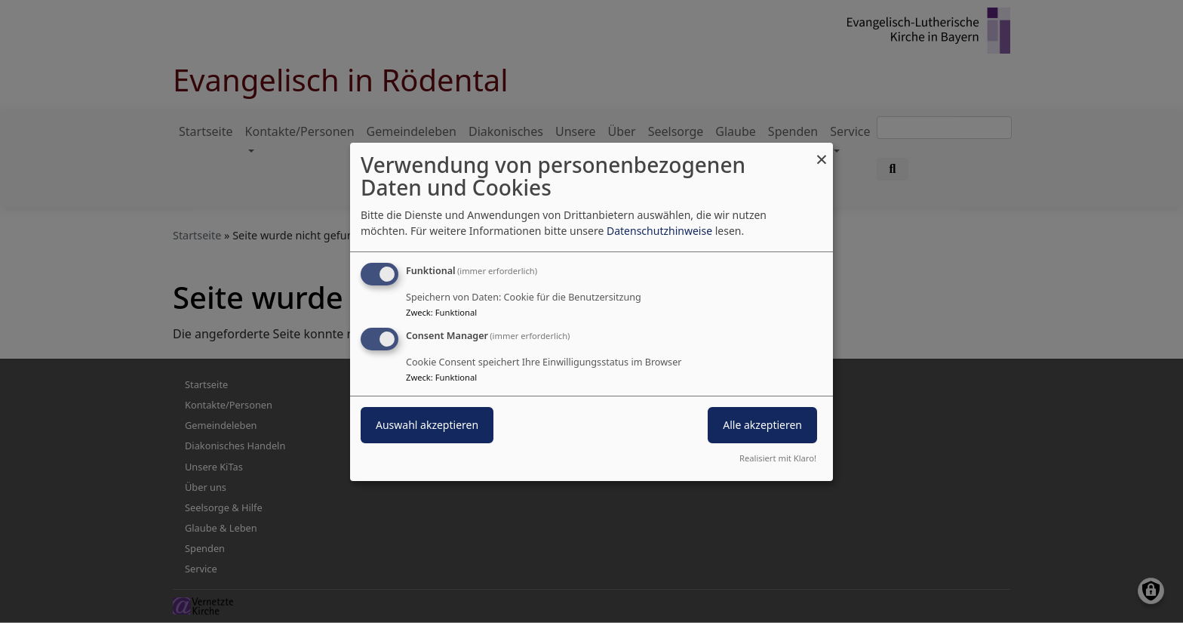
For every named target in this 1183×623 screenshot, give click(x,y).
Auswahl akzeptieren (427, 425)
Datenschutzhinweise (659, 231)
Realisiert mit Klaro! (777, 458)
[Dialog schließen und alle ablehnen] (821, 151)
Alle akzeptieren (762, 425)
